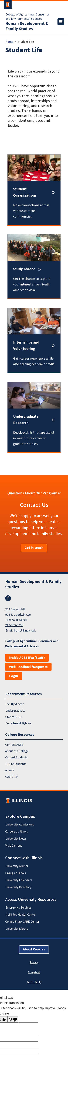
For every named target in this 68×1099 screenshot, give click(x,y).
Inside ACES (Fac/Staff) (27, 657)
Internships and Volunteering (26, 345)
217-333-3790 (14, 625)
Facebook (8, 598)
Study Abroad (24, 269)
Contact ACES (14, 745)
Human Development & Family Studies (26, 26)
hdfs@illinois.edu (25, 630)
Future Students (15, 764)
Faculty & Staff (14, 704)
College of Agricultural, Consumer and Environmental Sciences (27, 16)
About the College (17, 751)
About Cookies (34, 949)
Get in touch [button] (34, 547)
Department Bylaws (18, 723)
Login (13, 676)
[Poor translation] (12, 1019)
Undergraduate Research (26, 420)
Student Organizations (25, 192)
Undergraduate (15, 710)
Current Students (16, 757)
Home (9, 42)
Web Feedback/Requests (28, 666)
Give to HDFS (13, 717)
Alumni (9, 770)
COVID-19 (11, 777)
